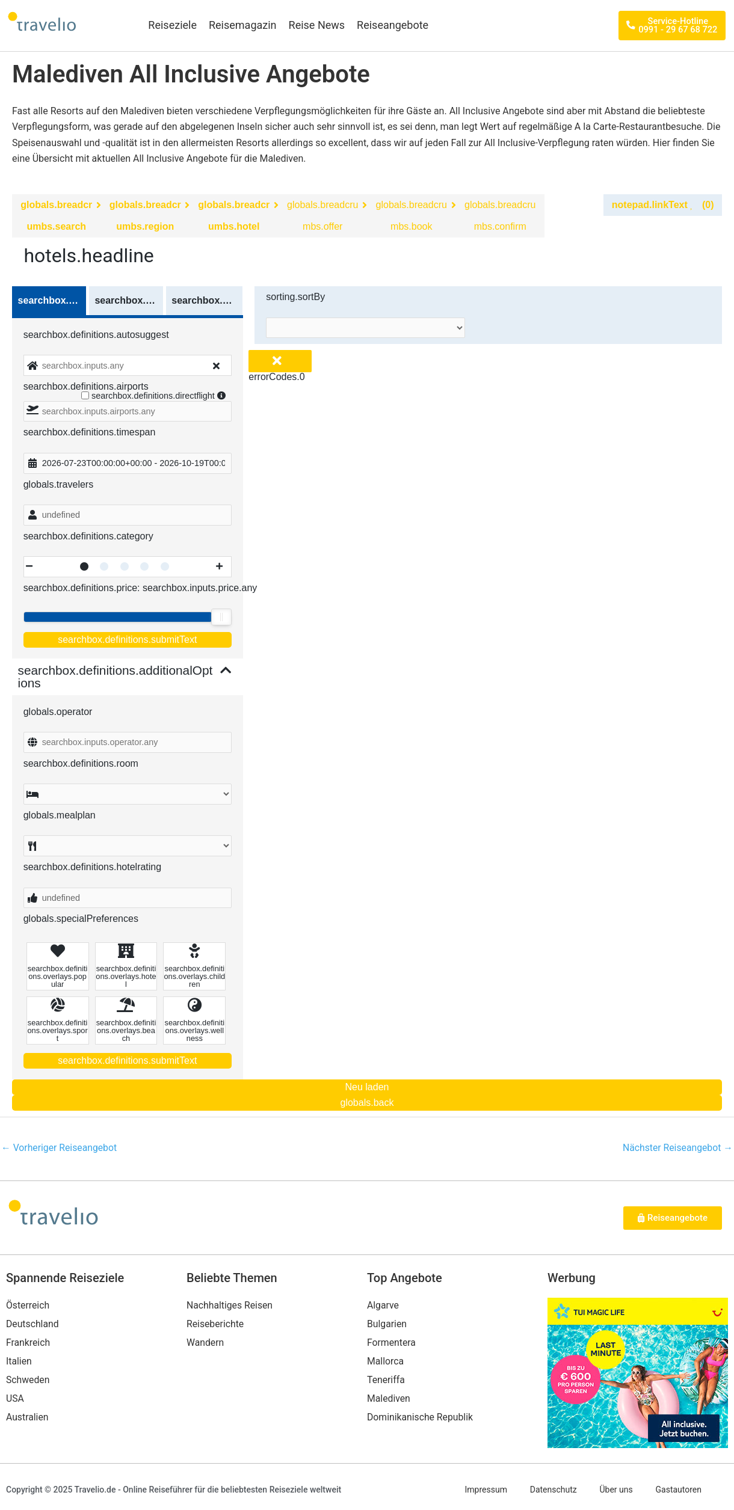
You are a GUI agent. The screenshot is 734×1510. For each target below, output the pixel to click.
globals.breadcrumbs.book (411, 216)
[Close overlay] (280, 361)
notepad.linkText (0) (663, 205)
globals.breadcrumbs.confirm (499, 216)
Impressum (484, 1490)
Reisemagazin (243, 25)
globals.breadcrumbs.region (145, 216)
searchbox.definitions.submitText (127, 639)
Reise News (317, 25)
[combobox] (127, 365)
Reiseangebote (392, 25)
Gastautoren (681, 1490)
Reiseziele (172, 25)
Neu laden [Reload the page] (367, 1087)
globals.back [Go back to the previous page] (367, 1102)
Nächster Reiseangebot (677, 1147)
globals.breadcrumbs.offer (322, 216)
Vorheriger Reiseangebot (60, 1147)
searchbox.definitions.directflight (156, 396)
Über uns (617, 1490)
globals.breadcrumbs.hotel (234, 216)
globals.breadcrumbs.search (56, 216)
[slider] (221, 617)
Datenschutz (552, 1490)
